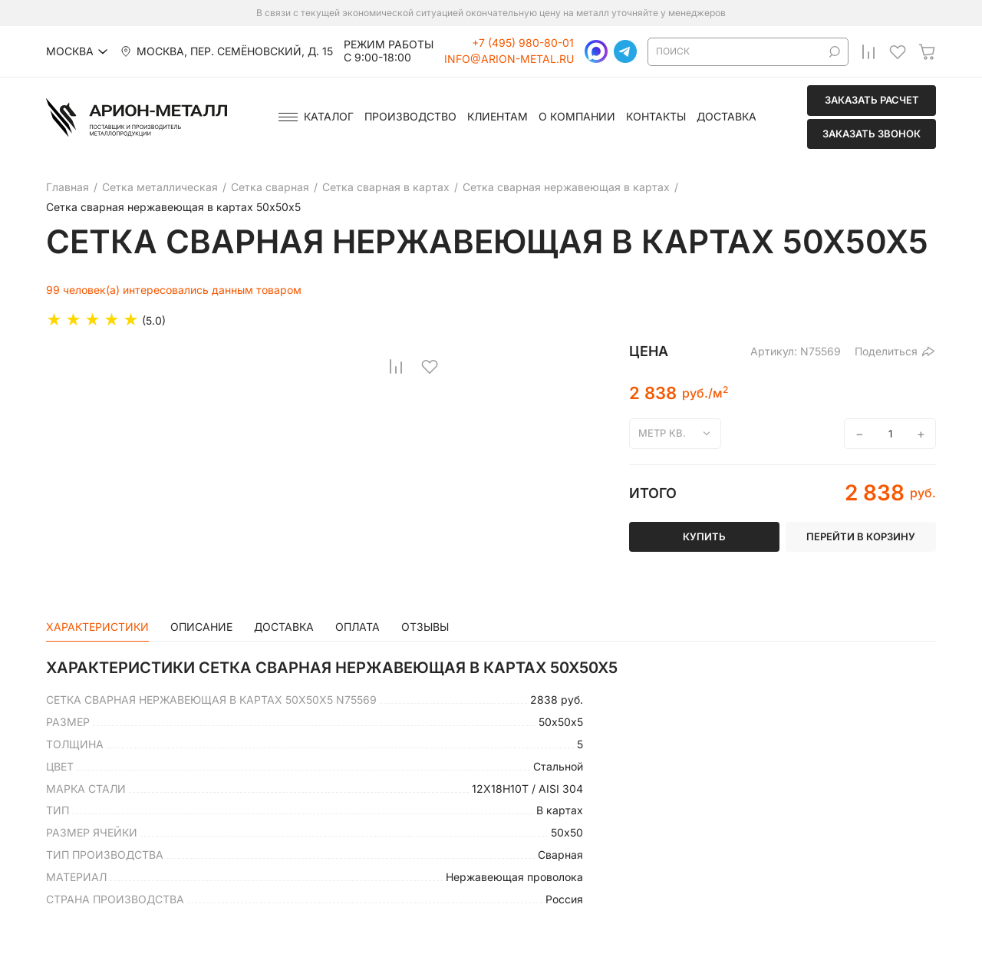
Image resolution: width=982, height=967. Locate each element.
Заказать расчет (872, 100)
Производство (410, 117)
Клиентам (497, 117)
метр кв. (662, 433)
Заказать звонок (871, 133)
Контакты (656, 117)
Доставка (726, 117)
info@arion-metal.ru (509, 59)
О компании (577, 117)
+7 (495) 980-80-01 (523, 43)
